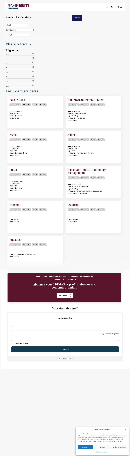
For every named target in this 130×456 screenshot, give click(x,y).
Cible (8, 25)
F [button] (20, 67)
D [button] (20, 76)
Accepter (85, 447)
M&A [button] (20, 54)
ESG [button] (20, 86)
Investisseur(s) (15, 105)
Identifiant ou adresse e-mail (22, 324)
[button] (126, 430)
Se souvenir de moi (20, 344)
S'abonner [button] (63, 295)
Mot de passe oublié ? (65, 358)
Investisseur (10, 30)
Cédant (9, 35)
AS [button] (20, 72)
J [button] (20, 58)
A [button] (20, 63)
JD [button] (20, 81)
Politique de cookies (101, 452)
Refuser (102, 447)
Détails (35, 105)
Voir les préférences (119, 447)
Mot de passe (16, 334)
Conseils (43, 105)
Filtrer (77, 18)
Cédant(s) (26, 105)
